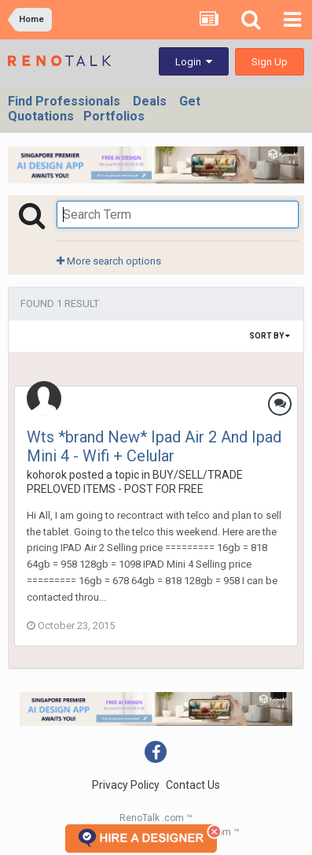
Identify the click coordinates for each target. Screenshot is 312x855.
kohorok (47, 474)
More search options (109, 261)
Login (193, 62)
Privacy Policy (126, 785)
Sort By (269, 335)
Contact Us (193, 785)
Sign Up (269, 62)
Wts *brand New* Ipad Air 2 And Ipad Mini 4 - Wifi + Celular (154, 446)
